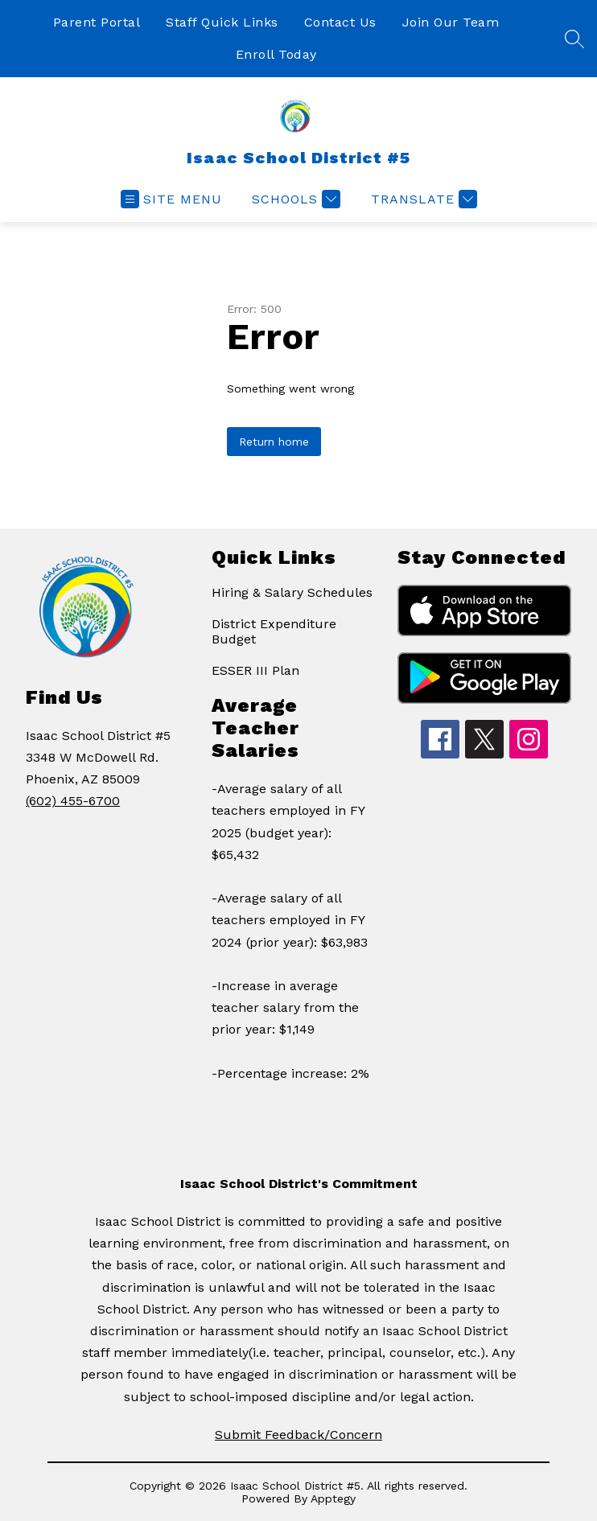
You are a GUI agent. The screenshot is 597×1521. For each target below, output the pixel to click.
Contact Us (340, 22)
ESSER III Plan (255, 670)
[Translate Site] (422, 199)
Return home (274, 441)
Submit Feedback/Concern (298, 1434)
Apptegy (333, 1498)
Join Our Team (451, 22)
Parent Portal (97, 22)
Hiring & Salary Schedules (292, 592)
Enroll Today (276, 54)
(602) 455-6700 (73, 800)
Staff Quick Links (222, 22)
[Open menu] (171, 199)
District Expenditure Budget (274, 631)
